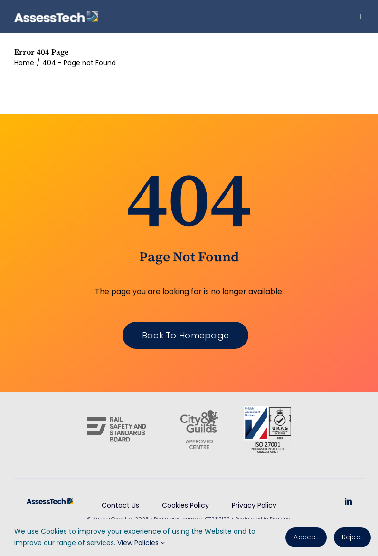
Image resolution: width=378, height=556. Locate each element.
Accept (305, 537)
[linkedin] (348, 501)
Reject (352, 537)
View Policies (141, 542)
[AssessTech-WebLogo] (56, 14)
